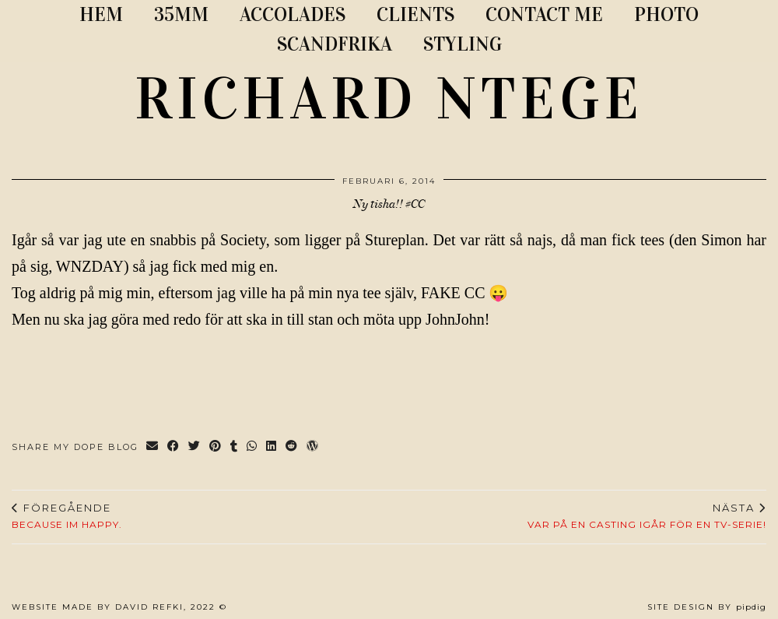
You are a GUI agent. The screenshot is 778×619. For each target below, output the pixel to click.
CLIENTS (415, 14)
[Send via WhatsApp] (252, 447)
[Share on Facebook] (173, 447)
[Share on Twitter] (194, 447)
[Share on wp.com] (313, 447)
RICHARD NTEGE (389, 99)
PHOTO (666, 14)
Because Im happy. (67, 516)
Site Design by (706, 607)
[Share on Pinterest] (215, 447)
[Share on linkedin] (272, 447)
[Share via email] (152, 447)
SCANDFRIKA (334, 44)
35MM (181, 14)
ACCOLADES (292, 14)
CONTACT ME (544, 14)
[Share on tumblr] (234, 447)
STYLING (462, 44)
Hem (101, 14)
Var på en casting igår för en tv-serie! (646, 516)
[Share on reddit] (292, 447)
